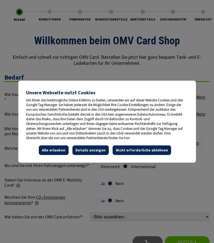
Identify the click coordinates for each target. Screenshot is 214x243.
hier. (127, 138)
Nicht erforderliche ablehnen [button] (142, 150)
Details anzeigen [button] (90, 150)
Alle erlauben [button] (53, 150)
